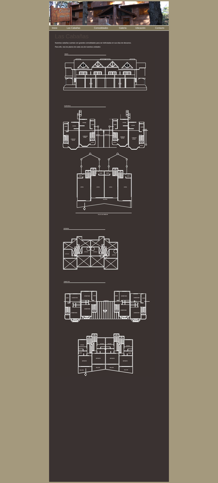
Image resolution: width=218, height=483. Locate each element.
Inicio (54, 28)
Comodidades (101, 28)
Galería (122, 28)
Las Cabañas (73, 28)
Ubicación (140, 28)
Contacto (159, 28)
